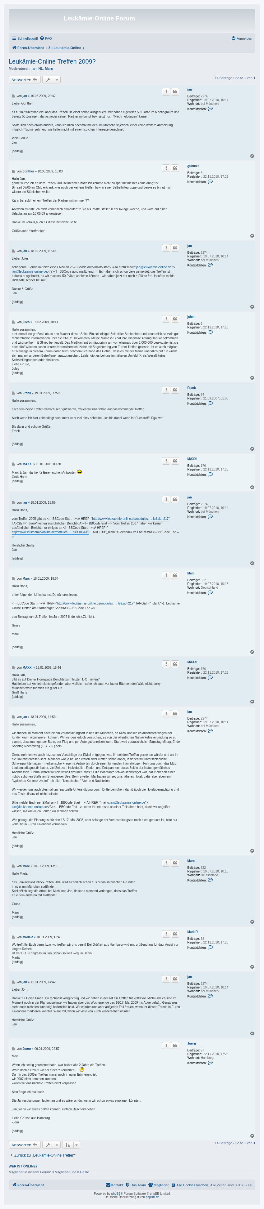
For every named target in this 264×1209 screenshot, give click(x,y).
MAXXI (192, 459)
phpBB (116, 1193)
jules (191, 317)
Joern (192, 1043)
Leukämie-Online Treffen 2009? (52, 61)
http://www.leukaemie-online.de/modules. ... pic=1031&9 (50, 532)
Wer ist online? (23, 1166)
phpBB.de (153, 1197)
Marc (49, 68)
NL (40, 68)
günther (193, 166)
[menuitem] (45, 38)
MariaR (193, 932)
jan (33, 68)
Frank (192, 388)
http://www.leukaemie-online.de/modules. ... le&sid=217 (130, 518)
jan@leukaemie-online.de (153, 267)
